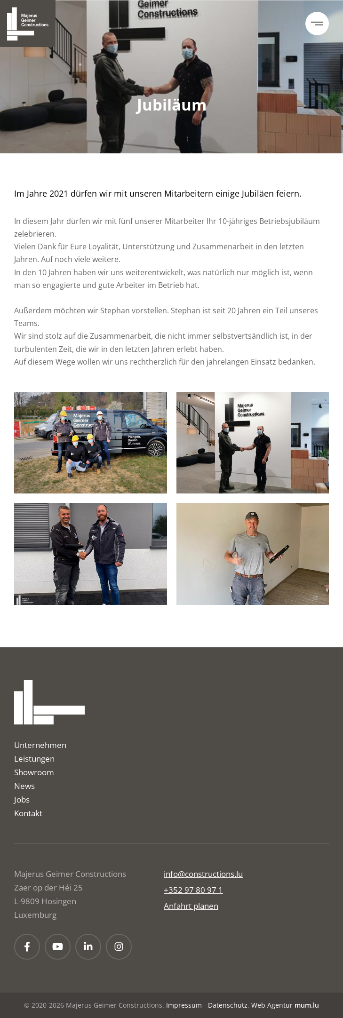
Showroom (34, 772)
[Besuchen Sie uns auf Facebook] (27, 947)
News (24, 785)
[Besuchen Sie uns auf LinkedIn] (88, 947)
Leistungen (34, 758)
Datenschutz (227, 1005)
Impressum (184, 1005)
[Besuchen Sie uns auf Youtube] (58, 947)
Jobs (22, 799)
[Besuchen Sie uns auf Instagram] (119, 947)
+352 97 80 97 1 (193, 889)
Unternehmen (40, 745)
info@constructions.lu (203, 873)
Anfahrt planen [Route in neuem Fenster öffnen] (191, 905)
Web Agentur (272, 1005)
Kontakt (28, 813)
